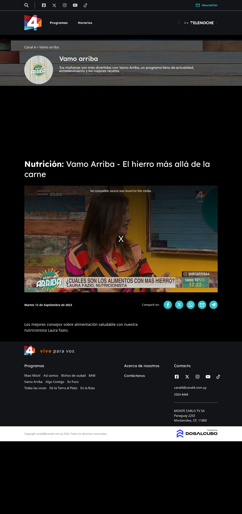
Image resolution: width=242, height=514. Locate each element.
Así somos (50, 375)
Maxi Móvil (32, 375)
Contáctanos (134, 376)
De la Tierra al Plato (63, 388)
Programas (59, 23)
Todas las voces (35, 388)
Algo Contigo (55, 382)
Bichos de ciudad (73, 375)
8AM (92, 375)
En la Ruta (87, 388)
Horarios (85, 23)
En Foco (73, 382)
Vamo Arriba (33, 382)
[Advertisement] (121, 125)
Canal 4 (30, 47)
